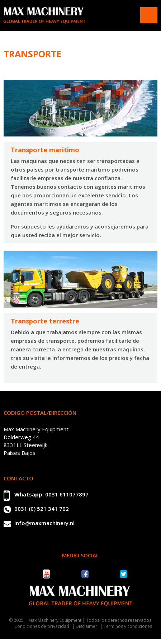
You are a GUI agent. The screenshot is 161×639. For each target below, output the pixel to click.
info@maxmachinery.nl (44, 523)
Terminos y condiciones (128, 626)
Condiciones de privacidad (41, 626)
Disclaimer (86, 626)
